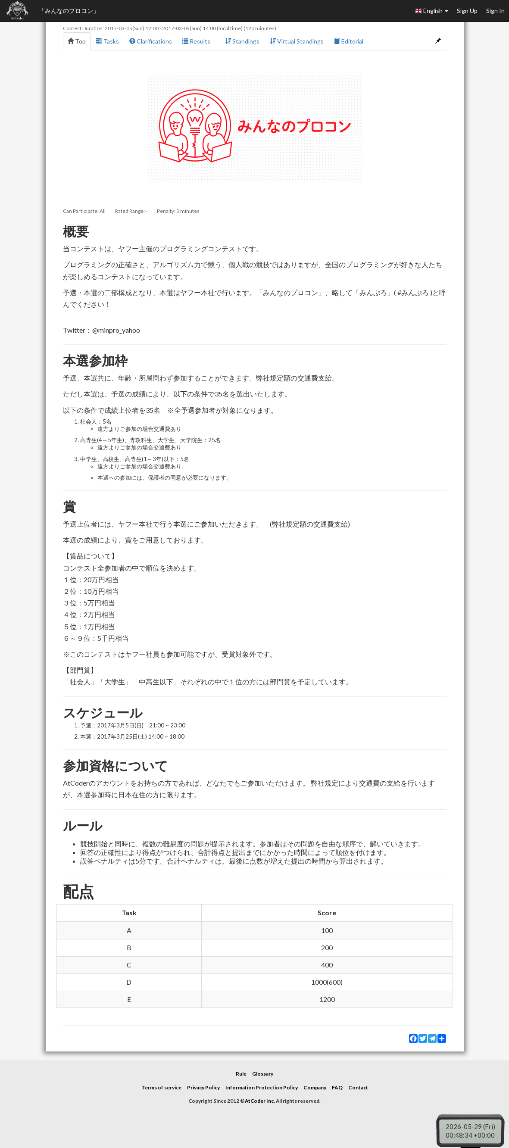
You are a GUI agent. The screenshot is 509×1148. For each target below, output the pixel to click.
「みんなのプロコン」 (69, 10)
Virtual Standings (297, 41)
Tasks (107, 41)
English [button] (431, 11)
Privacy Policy (203, 1087)
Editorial (348, 41)
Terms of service (161, 1087)
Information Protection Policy (261, 1087)
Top (77, 41)
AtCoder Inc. (260, 1101)
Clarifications (150, 41)
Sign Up (467, 10)
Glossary (262, 1073)
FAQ (337, 1087)
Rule (241, 1073)
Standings (242, 41)
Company (314, 1087)
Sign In (495, 10)
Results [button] (198, 41)
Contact (358, 1087)
